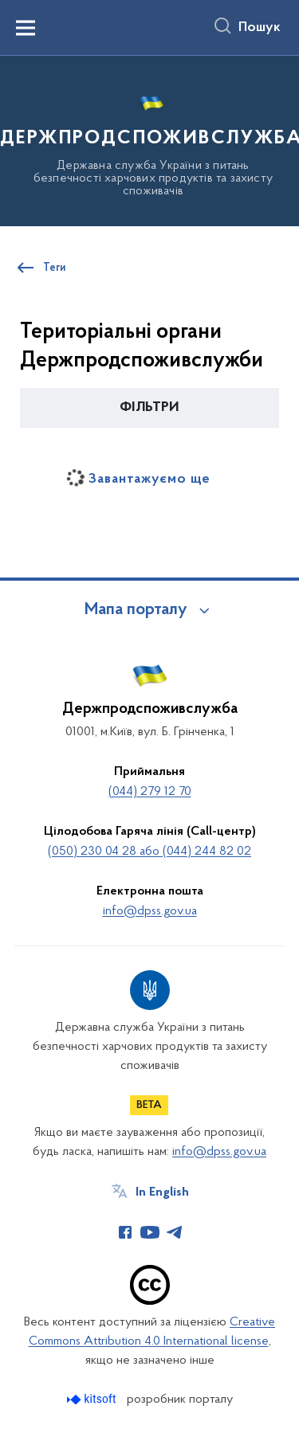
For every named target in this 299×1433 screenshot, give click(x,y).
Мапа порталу (136, 610)
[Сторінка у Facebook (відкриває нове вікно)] (125, 1232)
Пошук (259, 28)
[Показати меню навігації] (25, 28)
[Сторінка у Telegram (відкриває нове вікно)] (174, 1232)
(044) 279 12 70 (149, 791)
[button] (149, 408)
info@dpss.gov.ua (150, 911)
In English (162, 1192)
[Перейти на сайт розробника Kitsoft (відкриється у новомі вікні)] (93, 1399)
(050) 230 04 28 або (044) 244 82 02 (149, 851)
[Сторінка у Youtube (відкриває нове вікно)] (149, 1232)
